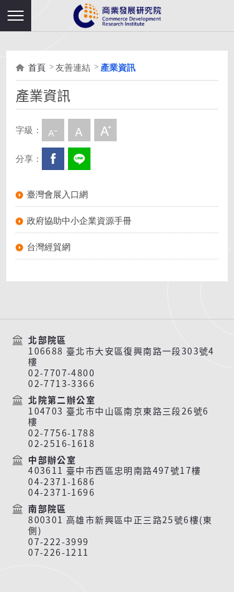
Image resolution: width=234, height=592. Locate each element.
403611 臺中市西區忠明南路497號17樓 (114, 470)
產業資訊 (117, 68)
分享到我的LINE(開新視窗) (79, 159)
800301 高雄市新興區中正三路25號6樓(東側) (120, 525)
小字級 (53, 130)
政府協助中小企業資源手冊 (79, 221)
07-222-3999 (58, 542)
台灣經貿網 (49, 247)
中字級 (79, 130)
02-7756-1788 (61, 433)
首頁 (37, 68)
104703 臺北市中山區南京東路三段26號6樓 (118, 417)
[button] (15, 15)
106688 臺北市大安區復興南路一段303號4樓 (121, 357)
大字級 (105, 130)
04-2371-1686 (61, 482)
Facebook (53, 159)
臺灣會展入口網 (57, 194)
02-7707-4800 (61, 373)
